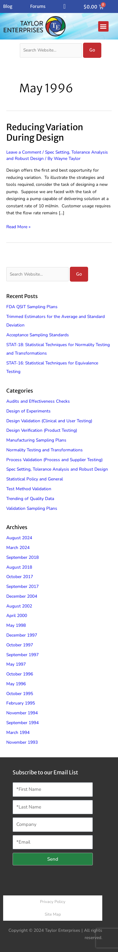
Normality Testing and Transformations (44, 450)
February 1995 (20, 703)
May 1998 (16, 625)
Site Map (53, 914)
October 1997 (19, 645)
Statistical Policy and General (34, 479)
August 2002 (19, 606)
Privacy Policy (52, 902)
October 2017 (19, 577)
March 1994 (18, 732)
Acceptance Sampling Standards (37, 335)
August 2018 (19, 567)
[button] (103, 26)
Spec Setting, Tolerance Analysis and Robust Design (57, 469)
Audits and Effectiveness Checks (38, 401)
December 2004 (21, 596)
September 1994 (22, 723)
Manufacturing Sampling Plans (36, 440)
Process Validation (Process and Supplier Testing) (54, 460)
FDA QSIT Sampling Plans (32, 307)
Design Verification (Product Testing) (41, 430)
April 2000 (16, 616)
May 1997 (16, 664)
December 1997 (21, 635)
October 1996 (19, 674)
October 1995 (19, 694)
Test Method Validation (28, 489)
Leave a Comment (23, 152)
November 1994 (22, 713)
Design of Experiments (28, 411)
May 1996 (16, 684)
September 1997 (22, 655)
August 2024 (19, 538)
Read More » (18, 226)
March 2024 (18, 548)
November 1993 (22, 742)
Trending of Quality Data (30, 499)
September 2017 (22, 586)
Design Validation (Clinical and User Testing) (49, 421)
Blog (7, 6)
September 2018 (22, 557)
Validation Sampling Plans (31, 508)
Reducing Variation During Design (44, 132)
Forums (38, 6)
